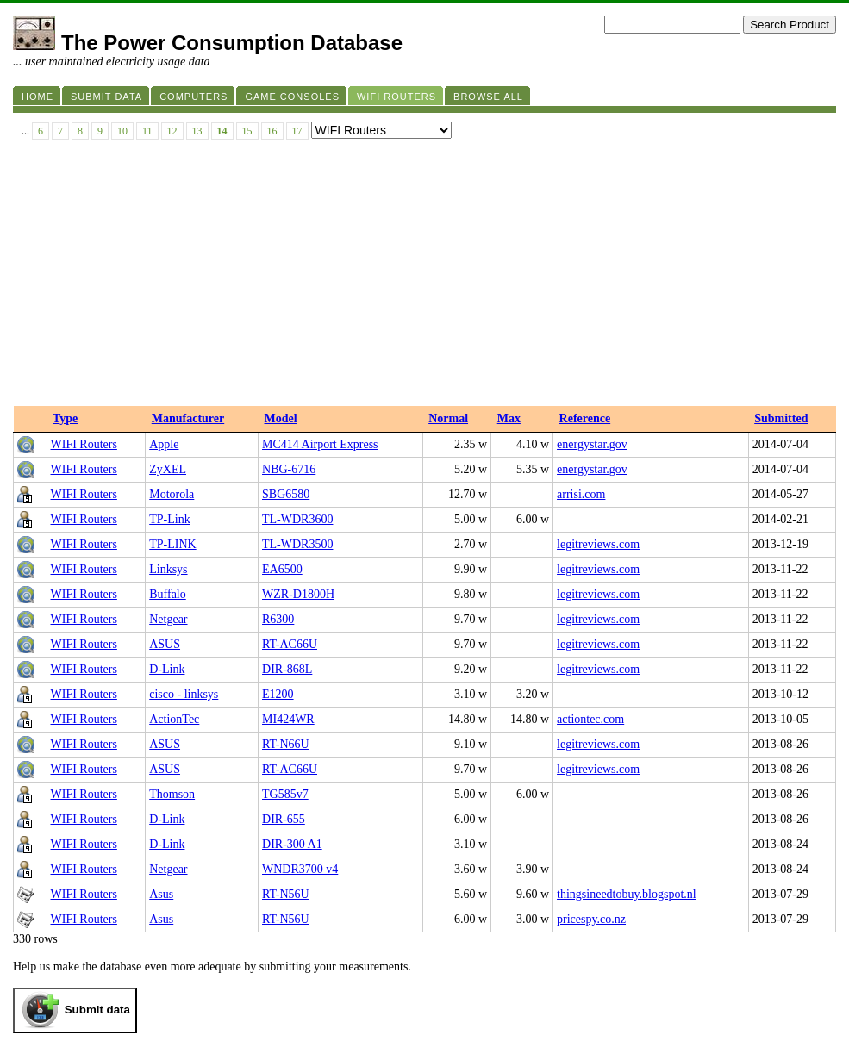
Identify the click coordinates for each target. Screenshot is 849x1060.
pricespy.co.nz (591, 919)
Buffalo (167, 594)
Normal (448, 418)
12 (172, 131)
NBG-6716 (288, 469)
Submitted (781, 418)
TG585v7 (285, 794)
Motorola (171, 494)
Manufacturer (188, 418)
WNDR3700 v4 (300, 869)
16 (272, 131)
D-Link (166, 669)
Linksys (168, 569)
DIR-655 (283, 819)
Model (281, 418)
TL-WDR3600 (297, 519)
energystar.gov (592, 444)
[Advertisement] (424, 276)
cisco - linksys (183, 694)
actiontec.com (590, 719)
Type (65, 418)
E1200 (278, 694)
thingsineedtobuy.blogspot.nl (626, 894)
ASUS (164, 644)
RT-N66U (285, 744)
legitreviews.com (598, 544)
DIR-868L (287, 669)
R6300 (278, 619)
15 (247, 131)
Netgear (168, 619)
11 (147, 131)
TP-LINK (172, 544)
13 (197, 131)
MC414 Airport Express (320, 444)
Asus (161, 894)
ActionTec (174, 719)
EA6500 (282, 569)
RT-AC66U (289, 644)
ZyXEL (167, 469)
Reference (585, 418)
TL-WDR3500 (297, 544)
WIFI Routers (84, 444)
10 (122, 131)
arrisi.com (581, 494)
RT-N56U (285, 894)
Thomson (172, 794)
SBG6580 (285, 494)
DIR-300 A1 (292, 844)
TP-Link (169, 519)
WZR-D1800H (298, 594)
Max (509, 418)
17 (297, 131)
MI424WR (288, 719)
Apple (163, 444)
